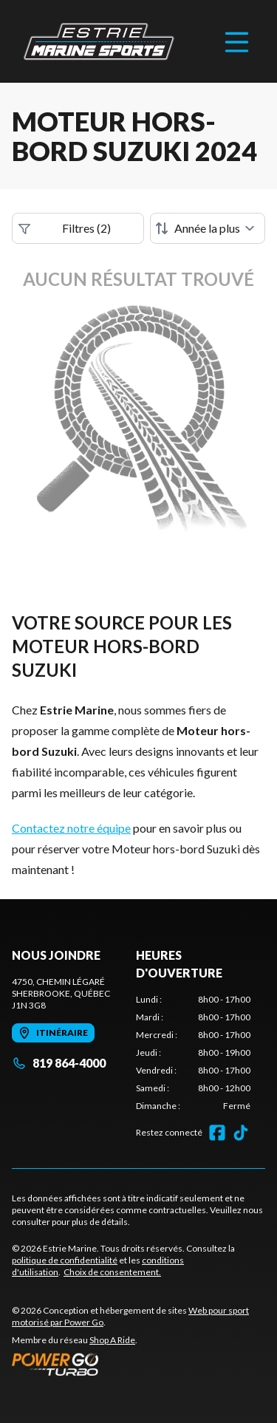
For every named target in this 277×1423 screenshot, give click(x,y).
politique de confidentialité (64, 1260)
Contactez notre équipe (71, 828)
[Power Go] (138, 1364)
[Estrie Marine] (99, 41)
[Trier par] (207, 228)
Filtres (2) (64, 228)
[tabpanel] (193, 1053)
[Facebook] (217, 1133)
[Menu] (236, 41)
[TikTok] (241, 1133)
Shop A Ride (112, 1339)
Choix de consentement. (112, 1271)
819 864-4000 (59, 1063)
